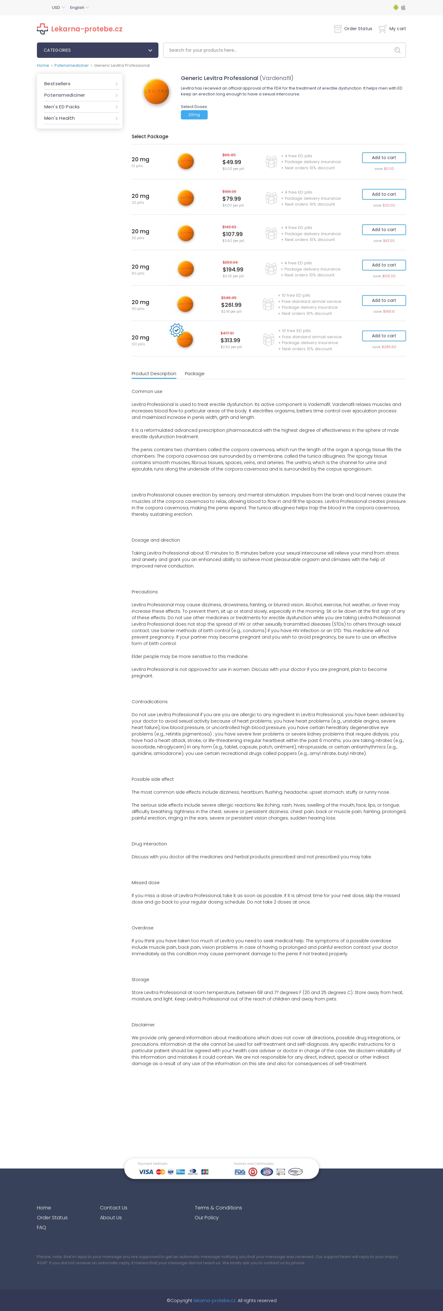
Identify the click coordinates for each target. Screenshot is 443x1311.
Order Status (353, 29)
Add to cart (384, 157)
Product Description (154, 373)
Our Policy (207, 1217)
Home (43, 65)
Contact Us (114, 1207)
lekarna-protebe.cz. (214, 1300)
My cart (392, 29)
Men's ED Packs (62, 106)
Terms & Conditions (218, 1207)
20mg (194, 115)
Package (195, 373)
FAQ (41, 1227)
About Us (111, 1217)
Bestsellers (57, 83)
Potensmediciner (71, 65)
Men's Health (59, 118)
